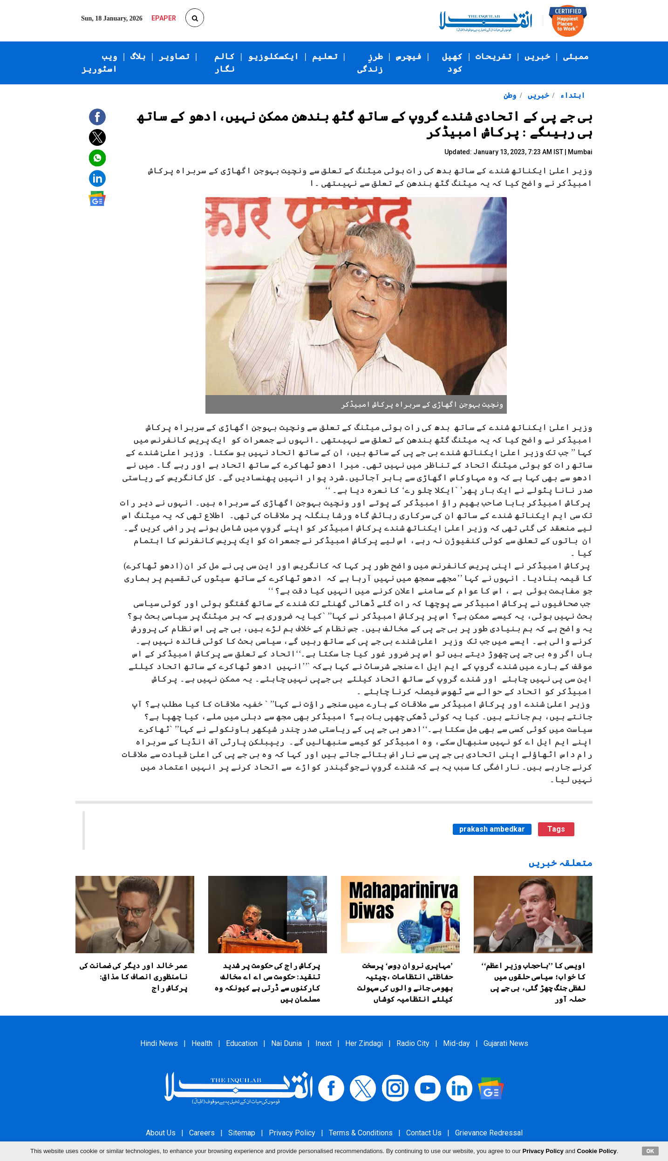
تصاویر (174, 56)
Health (201, 1043)
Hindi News (159, 1043)
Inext (323, 1043)
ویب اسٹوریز (99, 63)
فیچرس (409, 56)
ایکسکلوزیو (273, 56)
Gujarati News (506, 1043)
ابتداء (571, 95)
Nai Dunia (286, 1043)
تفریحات (493, 56)
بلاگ (138, 56)
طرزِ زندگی (370, 63)
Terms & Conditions (361, 1132)
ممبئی (576, 56)
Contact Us (424, 1132)
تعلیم (325, 56)
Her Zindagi (364, 1043)
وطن (510, 95)
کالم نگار (224, 63)
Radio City (412, 1043)
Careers (202, 1132)
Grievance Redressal (489, 1132)
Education (242, 1043)
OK (650, 1151)
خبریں (537, 56)
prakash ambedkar (492, 829)
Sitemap (241, 1132)
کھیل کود (452, 63)
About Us (161, 1132)
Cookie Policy (597, 1150)
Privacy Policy (292, 1132)
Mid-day (456, 1043)
